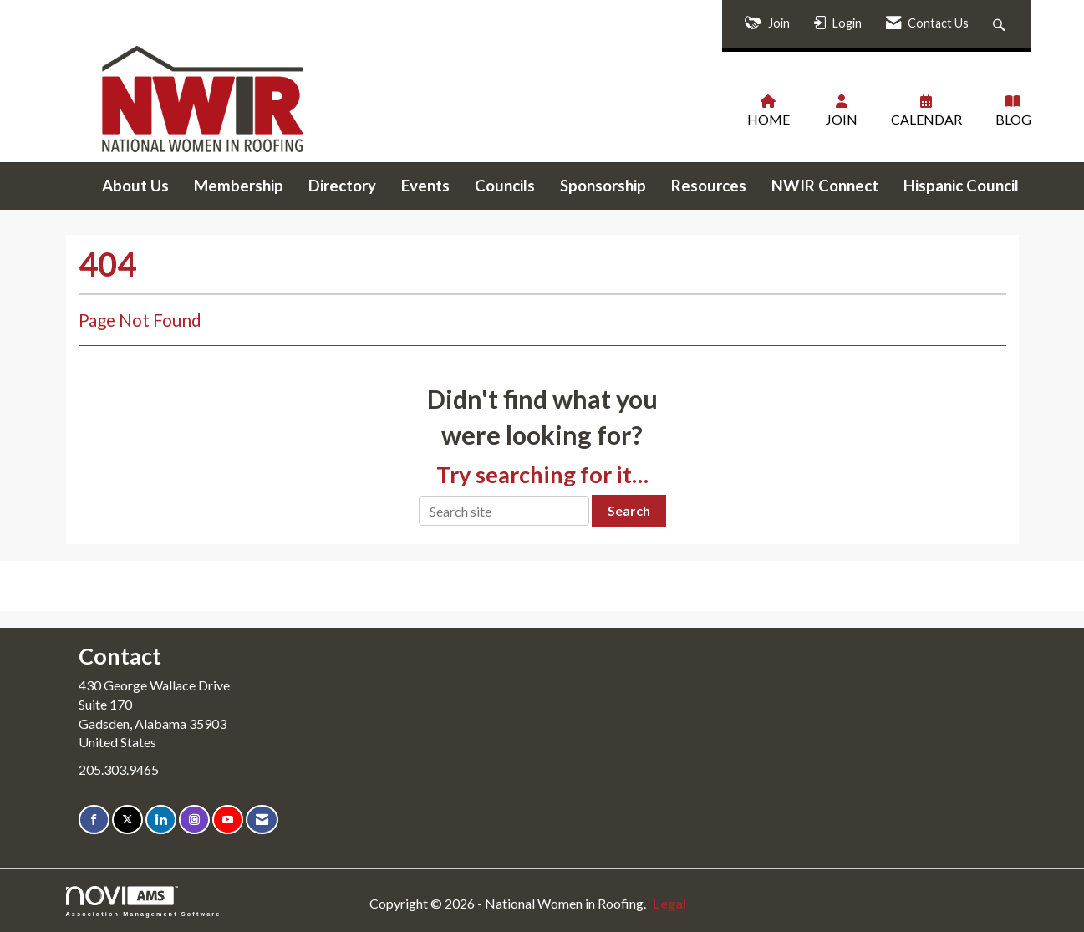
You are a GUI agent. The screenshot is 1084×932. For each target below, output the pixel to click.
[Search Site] (1001, 24)
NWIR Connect (824, 185)
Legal (669, 903)
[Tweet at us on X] (127, 819)
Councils (505, 185)
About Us (135, 185)
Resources (708, 185)
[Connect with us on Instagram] (194, 819)
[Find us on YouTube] (227, 819)
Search (629, 510)
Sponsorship (603, 185)
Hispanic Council (961, 185)
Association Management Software (143, 901)
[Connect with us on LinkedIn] (160, 819)
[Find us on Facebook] (94, 819)
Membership (238, 185)
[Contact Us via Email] (262, 819)
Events (425, 185)
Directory (342, 185)
